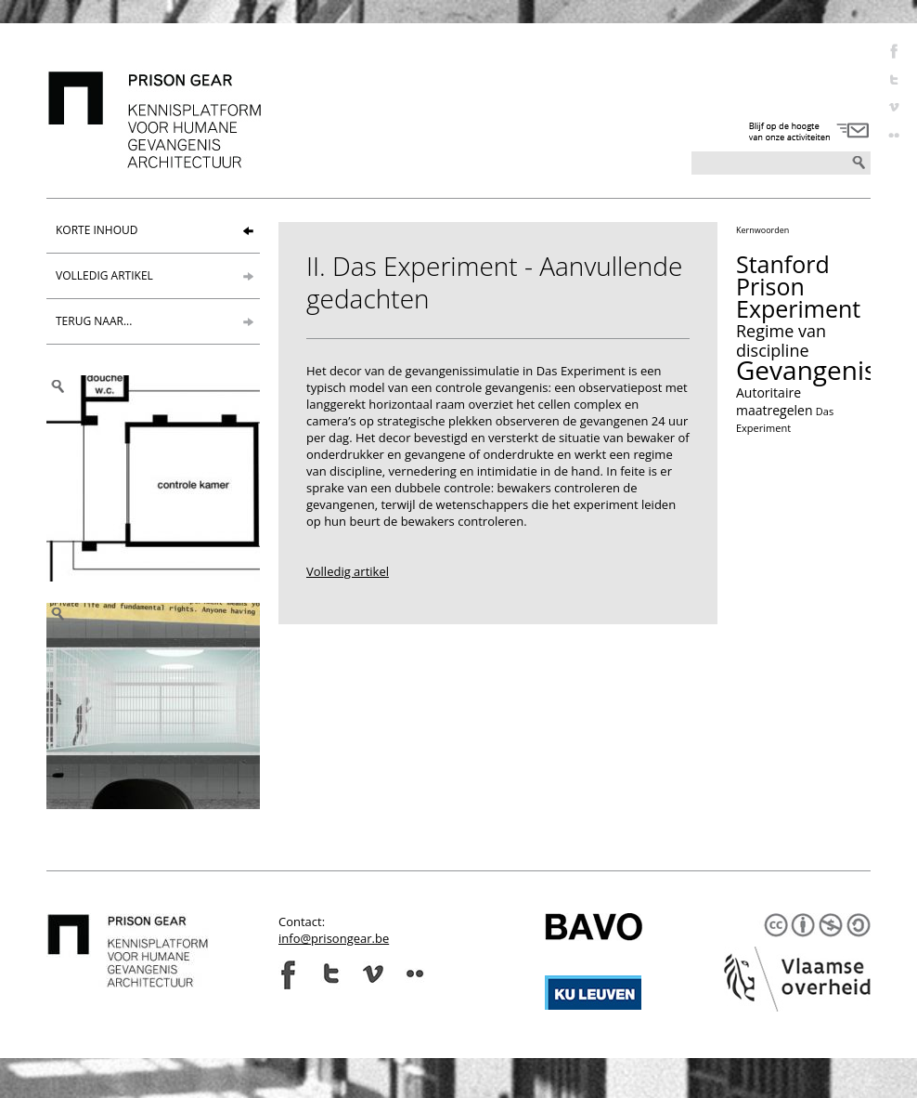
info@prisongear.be (333, 938)
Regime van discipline (781, 340)
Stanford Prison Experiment (798, 286)
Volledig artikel (347, 571)
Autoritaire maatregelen (774, 401)
